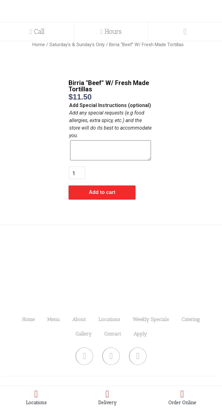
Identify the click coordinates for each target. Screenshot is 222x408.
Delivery (107, 402)
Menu (53, 319)
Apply (140, 334)
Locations (109, 319)
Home (38, 44)
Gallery (83, 334)
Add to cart (102, 192)
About (79, 319)
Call (37, 31)
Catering (190, 319)
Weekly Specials (151, 319)
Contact (112, 334)
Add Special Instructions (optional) (110, 105)
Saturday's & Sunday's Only (77, 44)
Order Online (182, 402)
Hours (111, 31)
